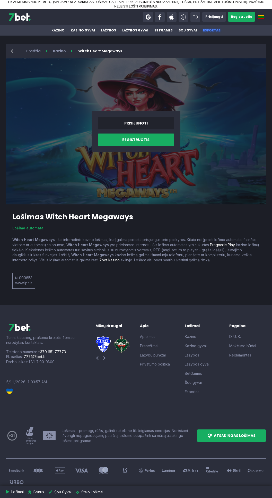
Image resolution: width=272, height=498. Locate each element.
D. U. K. (235, 336)
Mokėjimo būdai (242, 346)
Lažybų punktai (153, 355)
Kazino (58, 30)
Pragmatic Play (222, 245)
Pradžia (33, 51)
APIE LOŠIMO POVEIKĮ (230, 2)
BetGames (163, 30)
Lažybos (108, 30)
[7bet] (19, 17)
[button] (147, 17)
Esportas (212, 30)
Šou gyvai (188, 30)
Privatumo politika (155, 364)
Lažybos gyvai (135, 30)
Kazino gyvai (83, 30)
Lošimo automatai (28, 228)
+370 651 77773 (52, 352)
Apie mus (147, 336)
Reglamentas (240, 355)
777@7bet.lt (34, 356)
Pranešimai (149, 346)
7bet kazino (109, 260)
